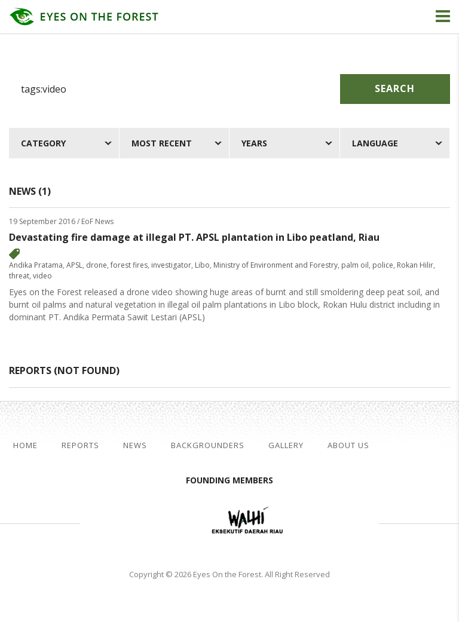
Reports (80, 445)
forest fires (129, 265)
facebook (399, 445)
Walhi (247, 522)
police (382, 265)
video (42, 276)
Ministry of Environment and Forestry (275, 265)
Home (25, 445)
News (135, 445)
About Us (348, 445)
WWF (331, 522)
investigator (171, 265)
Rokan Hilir (415, 265)
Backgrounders (207, 445)
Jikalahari (146, 522)
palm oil (355, 265)
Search (395, 88)
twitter (419, 445)
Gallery (286, 445)
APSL (74, 265)
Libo (202, 265)
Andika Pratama (36, 265)
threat (19, 276)
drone (96, 265)
